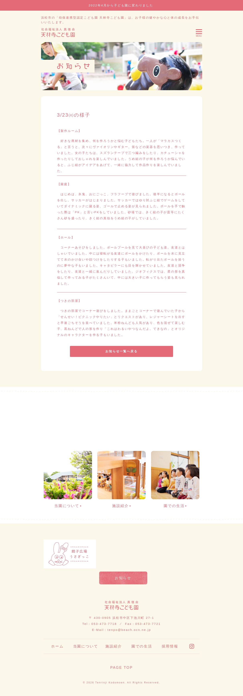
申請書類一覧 (174, 546)
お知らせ (123, 578)
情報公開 (174, 562)
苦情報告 (123, 562)
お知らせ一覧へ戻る (121, 351)
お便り (123, 546)
